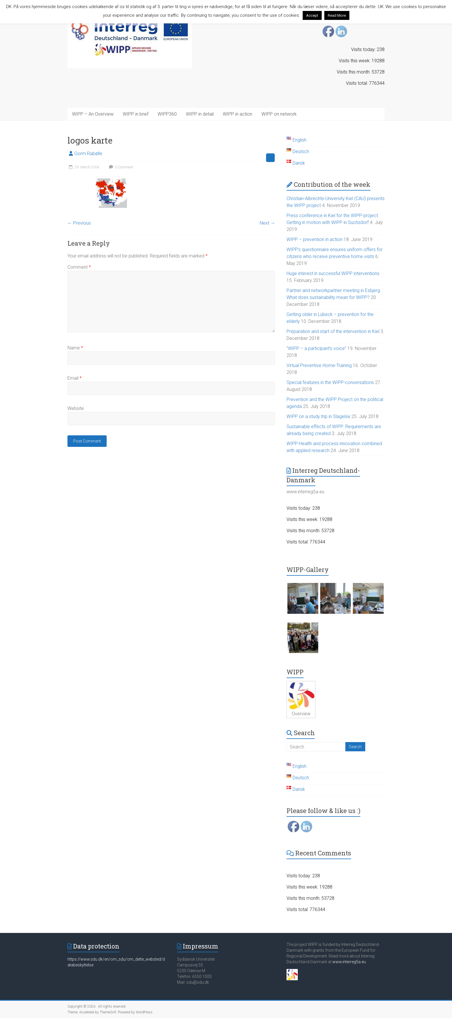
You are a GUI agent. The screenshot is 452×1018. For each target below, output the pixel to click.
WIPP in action (237, 114)
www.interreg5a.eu (349, 961)
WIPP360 (167, 114)
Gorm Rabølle (88, 153)
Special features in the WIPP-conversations (330, 382)
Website (75, 408)
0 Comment (120, 167)
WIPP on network (279, 114)
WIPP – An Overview (93, 114)
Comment (79, 267)
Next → (267, 223)
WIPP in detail (200, 114)
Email (74, 378)
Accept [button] (312, 15)
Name (75, 348)
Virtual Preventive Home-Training (319, 365)
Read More (337, 15)
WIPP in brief (135, 114)
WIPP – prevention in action (314, 239)
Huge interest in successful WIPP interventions (333, 273)
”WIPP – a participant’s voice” (316, 348)
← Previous (79, 223)
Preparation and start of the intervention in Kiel (333, 331)
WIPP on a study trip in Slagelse (318, 416)
